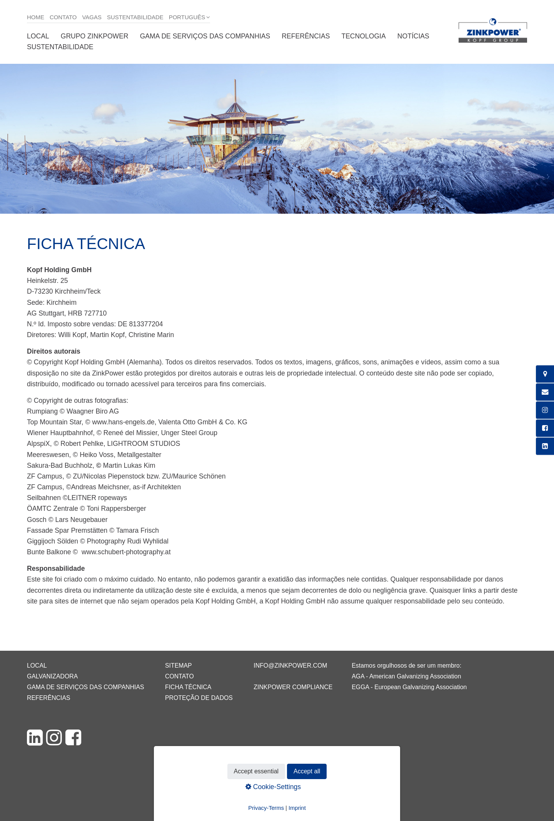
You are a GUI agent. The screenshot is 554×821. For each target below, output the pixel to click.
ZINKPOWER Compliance (293, 687)
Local (38, 36)
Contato (63, 17)
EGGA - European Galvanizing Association (409, 687)
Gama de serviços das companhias (205, 36)
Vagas (92, 17)
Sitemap (178, 665)
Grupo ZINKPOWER (94, 36)
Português (187, 17)
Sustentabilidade (135, 17)
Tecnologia (363, 36)
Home (35, 17)
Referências (306, 36)
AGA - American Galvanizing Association (406, 676)
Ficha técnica (188, 687)
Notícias (413, 36)
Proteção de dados (199, 698)
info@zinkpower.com (290, 665)
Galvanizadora (52, 676)
